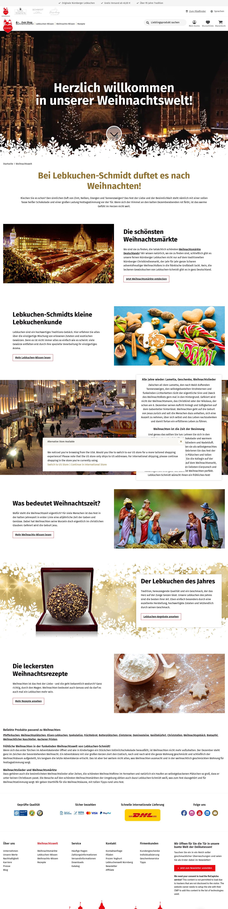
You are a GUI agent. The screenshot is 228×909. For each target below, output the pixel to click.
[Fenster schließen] (181, 441)
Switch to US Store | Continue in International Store (77, 464)
